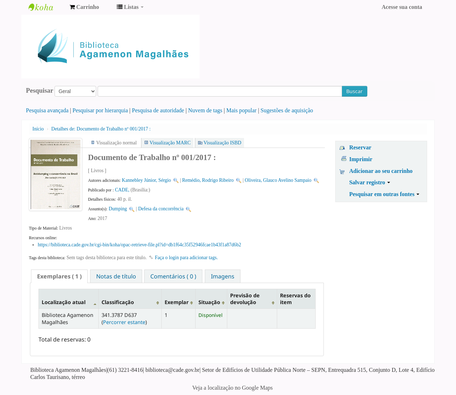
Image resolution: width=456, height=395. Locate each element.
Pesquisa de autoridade (158, 110)
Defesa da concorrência (161, 208)
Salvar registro (369, 182)
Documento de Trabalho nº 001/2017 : (101, 129)
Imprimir (360, 159)
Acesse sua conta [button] (402, 7)
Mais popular (241, 110)
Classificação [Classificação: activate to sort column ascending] (118, 302)
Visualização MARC (170, 142)
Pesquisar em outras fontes (384, 194)
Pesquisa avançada (47, 110)
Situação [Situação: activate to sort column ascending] (209, 302)
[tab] (59, 276)
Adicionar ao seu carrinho (381, 171)
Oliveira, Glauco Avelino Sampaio (278, 180)
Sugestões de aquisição (286, 110)
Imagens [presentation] (222, 276)
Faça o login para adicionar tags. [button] (186, 257)
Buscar (354, 91)
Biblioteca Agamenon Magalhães (46, 7)
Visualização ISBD (222, 142)
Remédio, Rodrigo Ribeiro (208, 180)
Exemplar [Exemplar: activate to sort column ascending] (176, 302)
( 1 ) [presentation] (59, 276)
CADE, (123, 190)
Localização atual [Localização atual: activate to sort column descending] (64, 302)
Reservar (360, 147)
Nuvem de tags (205, 110)
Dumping (118, 208)
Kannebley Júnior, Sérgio (146, 180)
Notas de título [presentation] (116, 276)
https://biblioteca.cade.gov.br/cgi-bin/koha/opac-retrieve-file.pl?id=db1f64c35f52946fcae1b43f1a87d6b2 (139, 244)
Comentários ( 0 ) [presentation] (173, 276)
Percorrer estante (124, 322)
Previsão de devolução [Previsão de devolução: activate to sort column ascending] (245, 299)
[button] (84, 7)
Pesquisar (39, 90)
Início (38, 129)
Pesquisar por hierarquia (100, 110)
